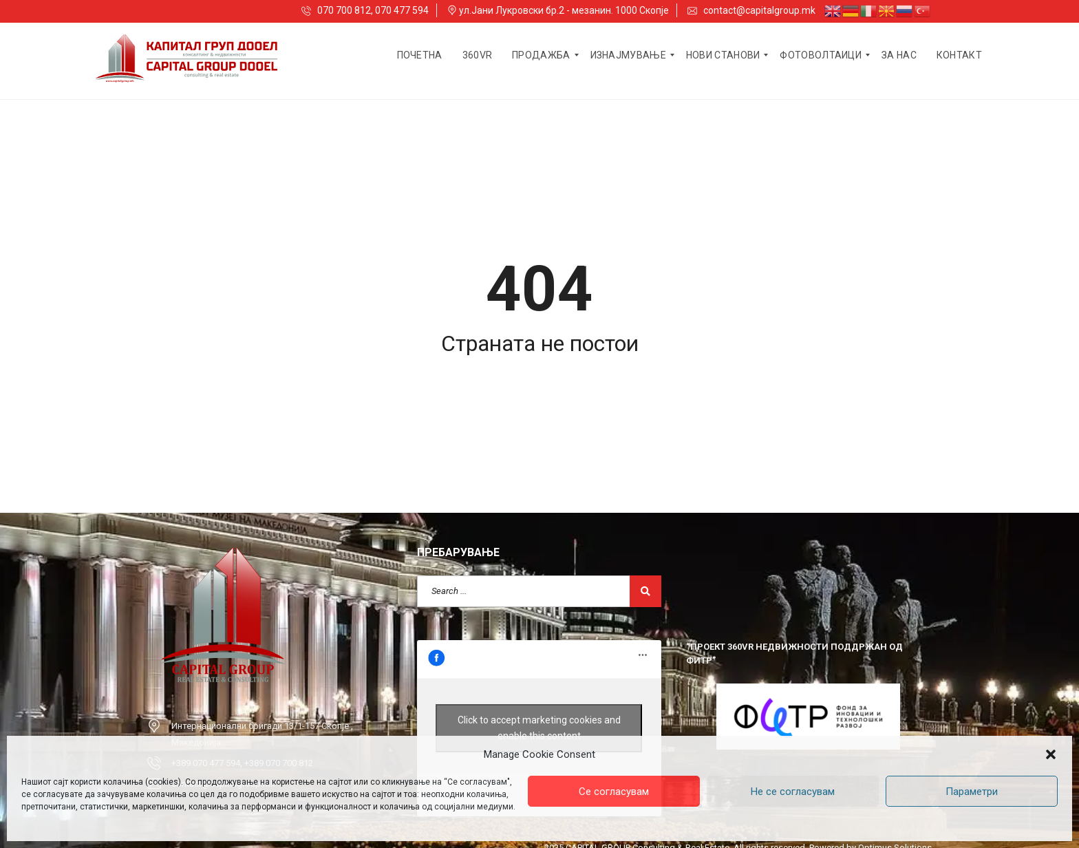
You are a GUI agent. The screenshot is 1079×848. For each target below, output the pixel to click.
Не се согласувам (793, 791)
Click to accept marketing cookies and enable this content (539, 727)
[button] (1051, 754)
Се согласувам (614, 791)
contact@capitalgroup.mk (751, 10)
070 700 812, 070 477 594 (365, 10)
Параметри (972, 791)
